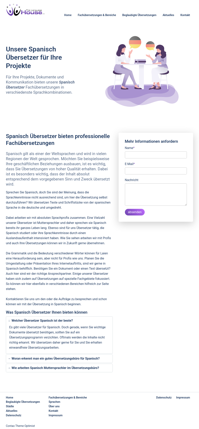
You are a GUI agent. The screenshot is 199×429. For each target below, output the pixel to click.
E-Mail (130, 164)
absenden (135, 212)
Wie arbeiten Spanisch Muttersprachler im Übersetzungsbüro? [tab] (53, 368)
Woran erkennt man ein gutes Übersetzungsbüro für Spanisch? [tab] (54, 358)
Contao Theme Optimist (20, 425)
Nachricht (131, 180)
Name (130, 147)
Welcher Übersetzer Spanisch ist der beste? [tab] (40, 320)
